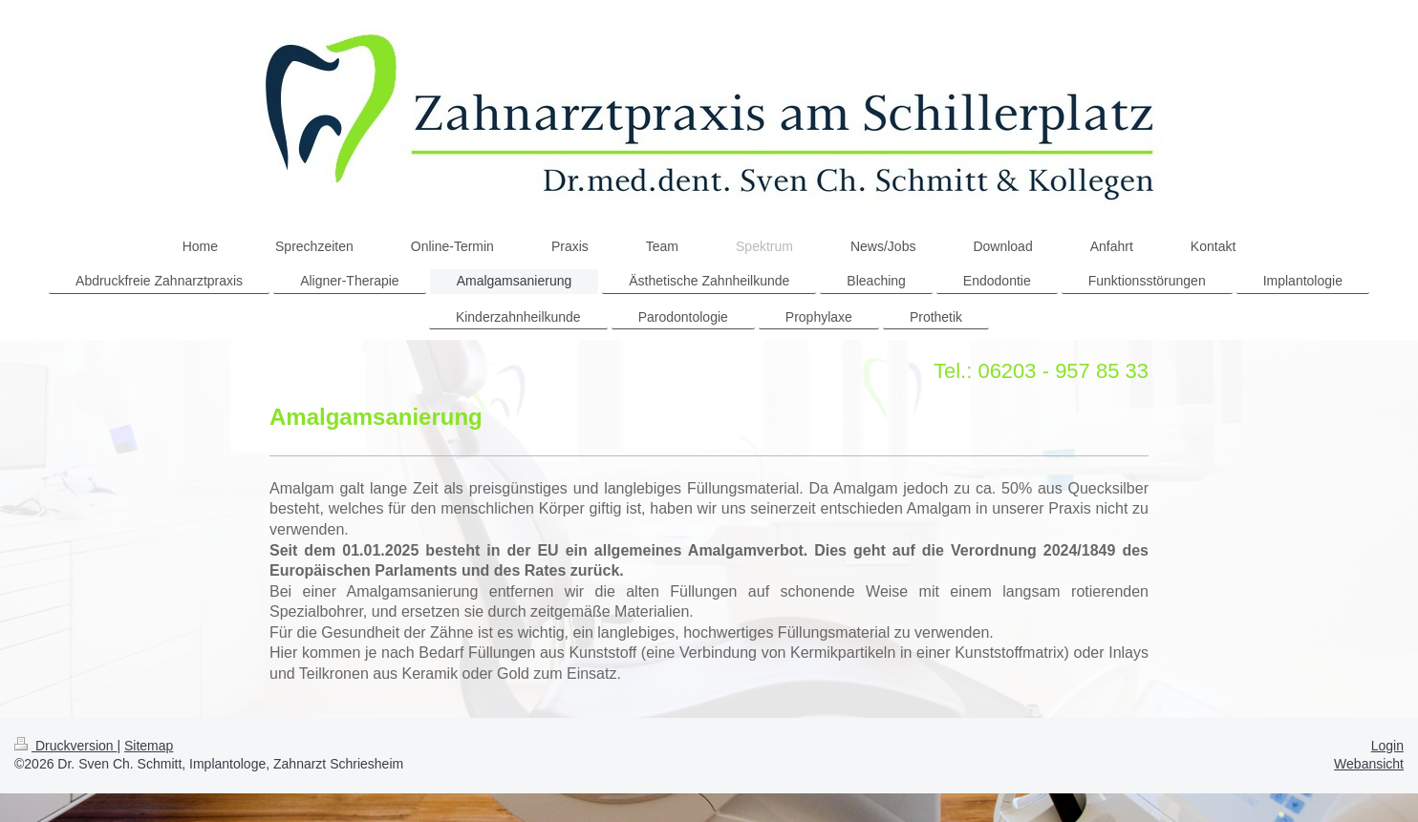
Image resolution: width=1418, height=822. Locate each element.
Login (1387, 745)
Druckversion (65, 745)
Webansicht (1369, 763)
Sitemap (148, 745)
